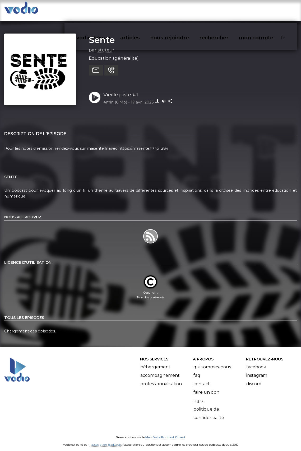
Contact (201, 378)
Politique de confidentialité (208, 408)
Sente (102, 34)
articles (142, 9)
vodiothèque (106, 9)
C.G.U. (198, 395)
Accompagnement (160, 370)
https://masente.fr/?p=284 (143, 143)
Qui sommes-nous (212, 361)
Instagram (256, 370)
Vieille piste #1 (120, 89)
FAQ (196, 370)
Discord (254, 378)
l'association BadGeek (105, 439)
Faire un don (206, 387)
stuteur (106, 44)
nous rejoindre (180, 9)
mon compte (264, 9)
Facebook (256, 361)
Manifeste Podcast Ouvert (165, 432)
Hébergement (155, 361)
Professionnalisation (161, 378)
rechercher (223, 9)
